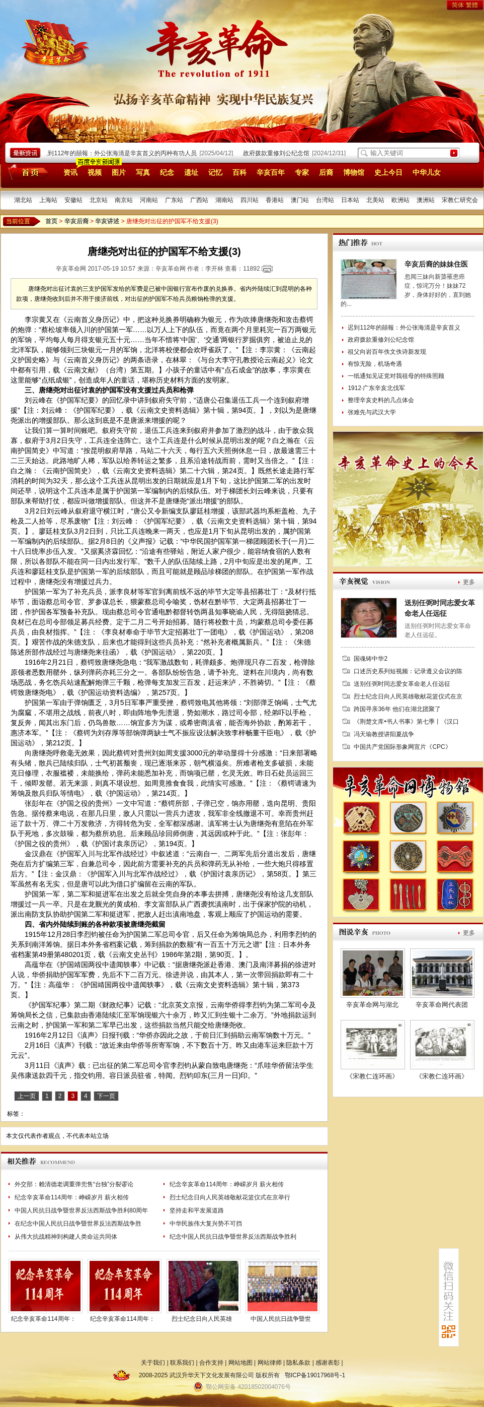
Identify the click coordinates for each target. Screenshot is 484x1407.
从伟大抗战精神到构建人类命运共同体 (66, 1236)
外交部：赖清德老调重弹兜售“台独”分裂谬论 (74, 1184)
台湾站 (325, 200)
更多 (469, 582)
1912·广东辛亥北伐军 (376, 388)
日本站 (350, 200)
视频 (95, 172)
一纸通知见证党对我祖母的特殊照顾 (396, 375)
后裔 (326, 172)
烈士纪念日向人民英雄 (202, 1318)
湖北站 (23, 200)
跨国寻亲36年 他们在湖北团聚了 (397, 709)
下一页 (106, 1096)
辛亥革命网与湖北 (372, 1004)
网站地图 (240, 1362)
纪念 (167, 172)
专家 (302, 172)
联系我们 (182, 1362)
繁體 (472, 5)
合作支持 (211, 1362)
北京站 (99, 200)
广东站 (174, 200)
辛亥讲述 (107, 221)
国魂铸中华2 (370, 658)
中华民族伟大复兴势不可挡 (206, 1223)
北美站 (375, 200)
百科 (239, 172)
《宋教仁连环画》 (372, 1076)
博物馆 (353, 172)
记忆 (215, 172)
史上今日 (388, 172)
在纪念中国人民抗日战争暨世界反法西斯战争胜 (78, 1223)
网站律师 (270, 1362)
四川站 (249, 200)
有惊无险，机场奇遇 (375, 363)
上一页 (27, 1096)
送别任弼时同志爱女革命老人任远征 (402, 683)
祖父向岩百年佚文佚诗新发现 (387, 351)
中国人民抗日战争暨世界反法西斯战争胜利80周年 (81, 1210)
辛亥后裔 (76, 221)
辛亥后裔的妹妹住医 (436, 264)
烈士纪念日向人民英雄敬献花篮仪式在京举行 (230, 1197)
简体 (458, 5)
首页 (26, 172)
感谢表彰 (327, 1362)
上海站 (48, 200)
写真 (143, 172)
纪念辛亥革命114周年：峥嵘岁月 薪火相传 (227, 1184)
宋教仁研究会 (460, 200)
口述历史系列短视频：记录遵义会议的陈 (408, 671)
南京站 (124, 200)
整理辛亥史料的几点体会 (381, 400)
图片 (119, 172)
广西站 (199, 200)
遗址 (191, 172)
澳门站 (300, 200)
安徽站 (73, 200)
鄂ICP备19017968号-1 (315, 1375)
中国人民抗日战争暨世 (281, 1318)
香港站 (275, 200)
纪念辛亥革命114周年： (43, 1318)
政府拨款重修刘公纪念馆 (278, 153)
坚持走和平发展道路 (197, 1210)
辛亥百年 (271, 172)
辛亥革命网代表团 (442, 1004)
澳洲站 (426, 200)
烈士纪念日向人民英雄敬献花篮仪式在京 (408, 696)
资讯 (70, 172)
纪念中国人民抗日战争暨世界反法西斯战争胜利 (233, 1236)
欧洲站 (400, 200)
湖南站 (224, 200)
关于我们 (153, 1362)
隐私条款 (298, 1362)
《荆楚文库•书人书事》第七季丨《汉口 (406, 721)
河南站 (149, 200)
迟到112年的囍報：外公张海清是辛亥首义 (404, 327)
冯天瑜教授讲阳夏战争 (384, 734)
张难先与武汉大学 (372, 412)
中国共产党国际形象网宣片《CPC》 (402, 746)
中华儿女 (427, 172)
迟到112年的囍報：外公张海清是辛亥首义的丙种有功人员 (121, 153)
